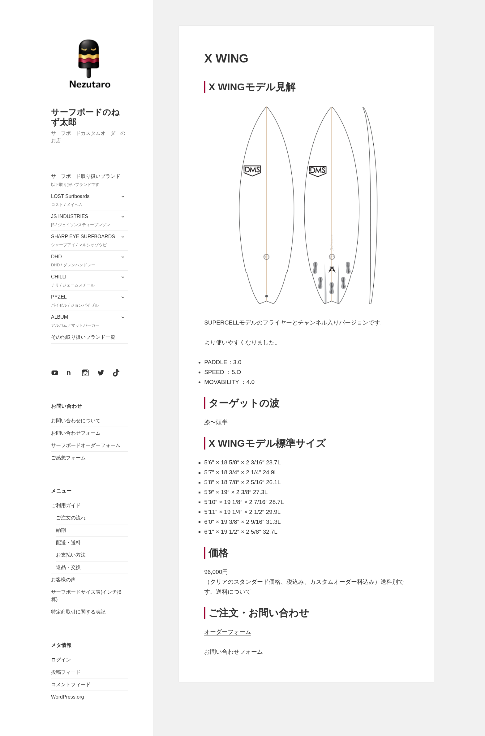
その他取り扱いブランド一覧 (83, 337)
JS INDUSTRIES (83, 221)
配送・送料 (68, 542)
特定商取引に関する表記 (78, 611)
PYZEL (83, 301)
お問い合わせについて (76, 420)
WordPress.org (67, 696)
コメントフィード (71, 684)
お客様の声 (63, 579)
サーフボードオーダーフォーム (85, 445)
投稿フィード (66, 672)
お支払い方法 (71, 554)
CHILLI (83, 281)
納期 (61, 530)
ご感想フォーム (68, 457)
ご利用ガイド (66, 505)
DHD (83, 261)
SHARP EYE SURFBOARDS (83, 241)
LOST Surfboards (83, 201)
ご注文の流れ (71, 517)
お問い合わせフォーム (76, 433)
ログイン (61, 659)
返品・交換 (68, 567)
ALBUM (83, 321)
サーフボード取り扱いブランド (89, 180)
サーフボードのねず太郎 (85, 116)
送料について (233, 591)
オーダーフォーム (227, 632)
